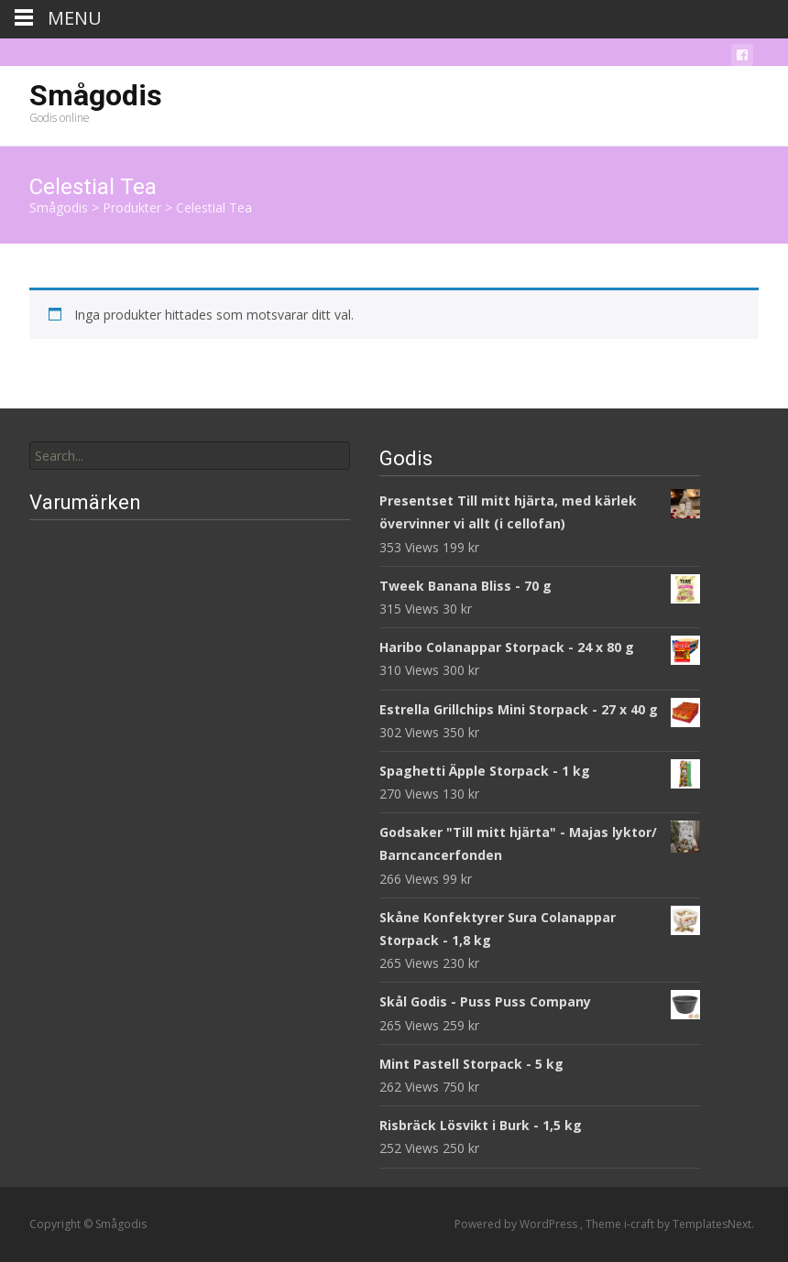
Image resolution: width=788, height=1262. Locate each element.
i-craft (640, 1224)
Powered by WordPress (517, 1224)
